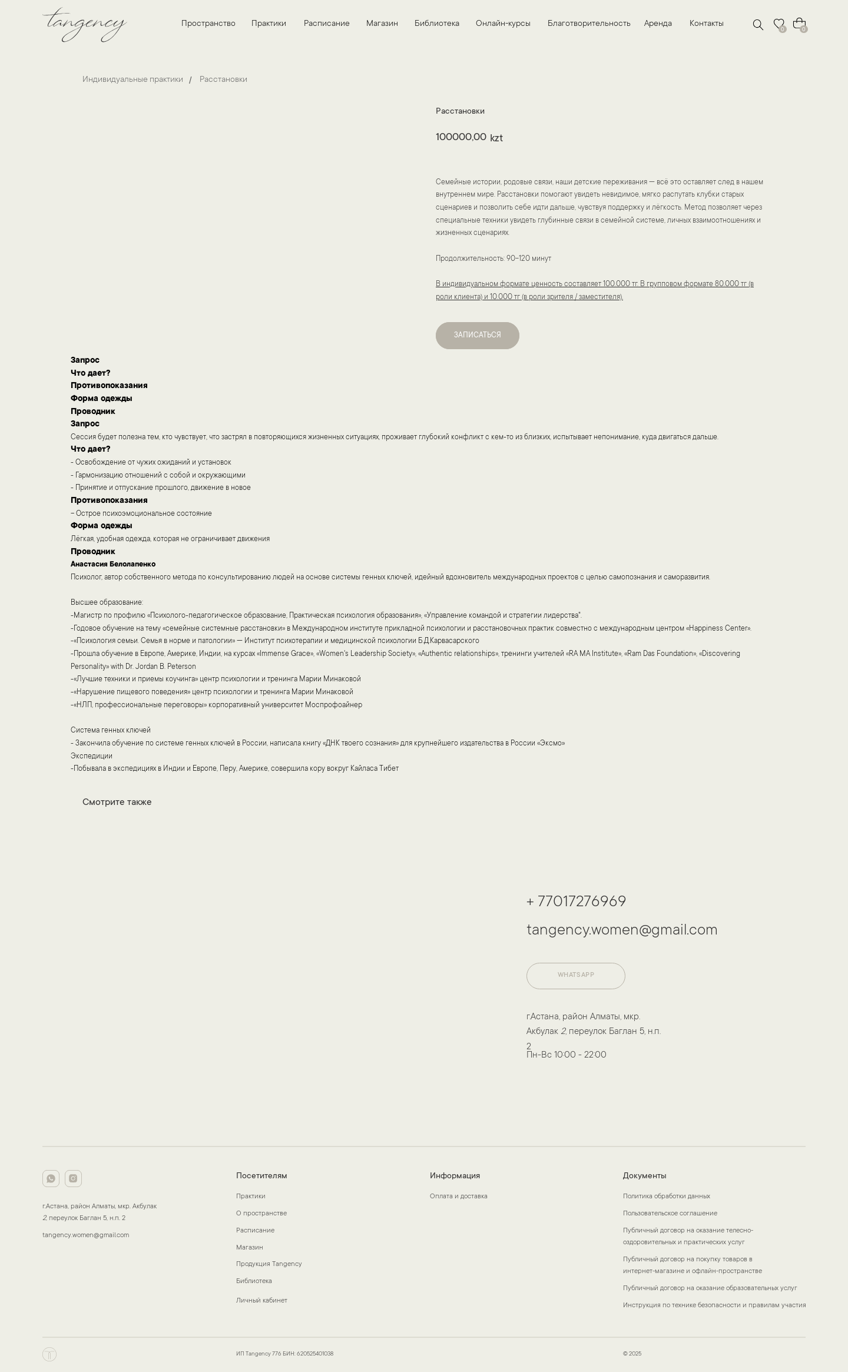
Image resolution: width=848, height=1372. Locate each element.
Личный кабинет (261, 1301)
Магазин (382, 24)
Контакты (707, 24)
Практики (268, 24)
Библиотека (437, 24)
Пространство (208, 24)
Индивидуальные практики (132, 80)
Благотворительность (589, 24)
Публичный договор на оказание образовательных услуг (710, 1289)
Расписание (327, 24)
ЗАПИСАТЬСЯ (477, 336)
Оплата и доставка (459, 1197)
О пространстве (261, 1214)
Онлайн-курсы (503, 24)
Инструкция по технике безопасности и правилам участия (714, 1306)
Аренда (658, 24)
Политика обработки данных (666, 1197)
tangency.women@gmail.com (622, 931)
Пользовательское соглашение (670, 1214)
